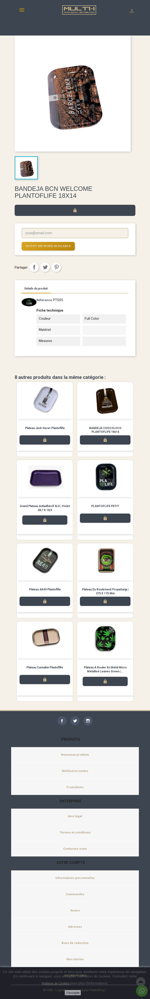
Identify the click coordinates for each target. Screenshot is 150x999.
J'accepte (73, 993)
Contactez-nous (75, 848)
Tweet (45, 267)
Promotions (75, 787)
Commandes (75, 894)
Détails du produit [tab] (36, 288)
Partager (34, 267)
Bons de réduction (75, 943)
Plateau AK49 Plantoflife (45, 589)
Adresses (75, 926)
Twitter (75, 721)
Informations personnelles (75, 878)
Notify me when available (48, 246)
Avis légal (75, 816)
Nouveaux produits (75, 754)
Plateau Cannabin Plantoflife (44, 667)
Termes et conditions (75, 832)
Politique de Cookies (55, 983)
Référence (44, 300)
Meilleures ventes (75, 771)
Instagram (88, 721)
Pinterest (56, 267)
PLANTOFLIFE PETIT (105, 506)
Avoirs (75, 910)
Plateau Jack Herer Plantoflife (45, 428)
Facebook (62, 721)
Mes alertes (75, 959)
